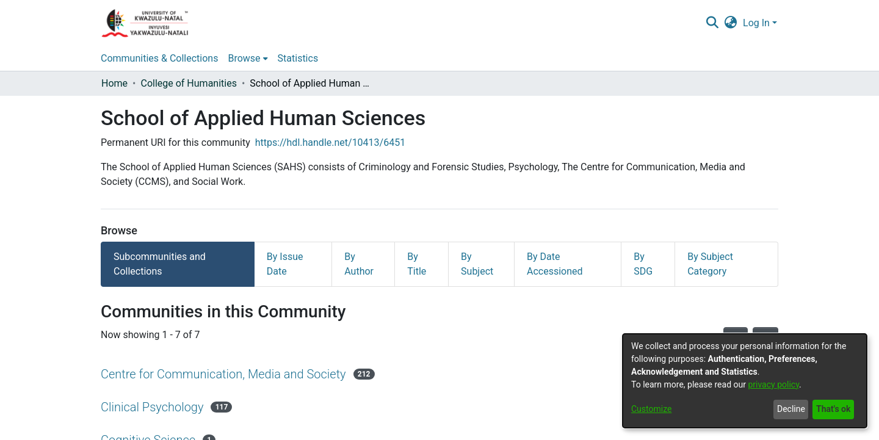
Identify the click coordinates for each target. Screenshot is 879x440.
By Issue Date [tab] (285, 264)
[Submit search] (712, 23)
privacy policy (773, 384)
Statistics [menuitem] (298, 58)
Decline (791, 409)
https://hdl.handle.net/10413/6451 (330, 142)
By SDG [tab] (643, 264)
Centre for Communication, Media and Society (223, 374)
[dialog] (745, 381)
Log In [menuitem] (756, 23)
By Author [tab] (359, 264)
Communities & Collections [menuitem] (159, 58)
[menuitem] (731, 23)
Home (114, 83)
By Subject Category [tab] (710, 264)
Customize (651, 409)
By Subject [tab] (477, 264)
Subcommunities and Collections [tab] (160, 264)
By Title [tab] (416, 264)
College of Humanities (188, 83)
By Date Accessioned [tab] (555, 264)
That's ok (833, 409)
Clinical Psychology (152, 407)
